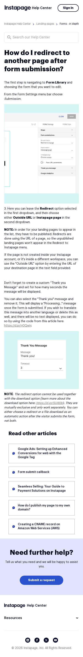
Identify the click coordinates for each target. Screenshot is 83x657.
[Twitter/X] (46, 640)
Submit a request (41, 580)
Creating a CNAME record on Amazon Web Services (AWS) (39, 526)
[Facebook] (37, 640)
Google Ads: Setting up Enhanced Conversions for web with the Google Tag (42, 453)
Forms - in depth (69, 24)
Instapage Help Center (17, 24)
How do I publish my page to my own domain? (44, 507)
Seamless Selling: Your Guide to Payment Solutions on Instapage (42, 488)
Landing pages (45, 24)
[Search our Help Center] (41, 37)
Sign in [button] (68, 7)
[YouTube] (55, 640)
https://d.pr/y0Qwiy (17, 325)
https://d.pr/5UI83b (49, 403)
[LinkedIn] (27, 640)
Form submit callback (33, 472)
